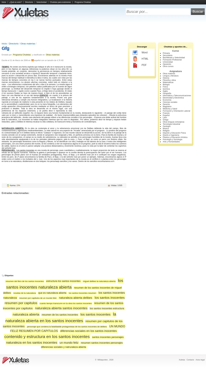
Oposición (167, 64)
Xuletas (182, 360)
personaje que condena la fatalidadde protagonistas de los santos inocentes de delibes (67, 326)
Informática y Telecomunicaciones (177, 95)
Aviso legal (200, 360)
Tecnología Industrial (171, 124)
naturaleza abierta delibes (75, 297)
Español (166, 115)
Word (140, 52)
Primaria (166, 53)
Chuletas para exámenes (60, 2)
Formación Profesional (172, 60)
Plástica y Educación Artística (175, 137)
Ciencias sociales (170, 102)
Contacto (190, 360)
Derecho (166, 104)
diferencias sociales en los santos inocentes (88, 330)
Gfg (5, 48)
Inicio (4, 2)
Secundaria (167, 55)
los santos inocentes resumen (82, 293)
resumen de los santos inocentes (60, 314)
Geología (166, 126)
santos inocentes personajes (108, 337)
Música (166, 128)
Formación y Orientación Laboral (176, 111)
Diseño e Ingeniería (171, 135)
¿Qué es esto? (15, 2)
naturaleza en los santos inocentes (31, 342)
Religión (166, 131)
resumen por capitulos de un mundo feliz (38, 298)
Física (165, 87)
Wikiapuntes (102, 360)
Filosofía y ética (169, 80)
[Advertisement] (103, 31)
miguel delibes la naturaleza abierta (99, 281)
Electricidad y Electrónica (173, 98)
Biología (166, 84)
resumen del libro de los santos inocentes (25, 281)
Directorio (29, 2)
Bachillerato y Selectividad (174, 57)
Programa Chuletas (83, 2)
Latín (165, 117)
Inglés (165, 91)
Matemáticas (168, 82)
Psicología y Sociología (172, 139)
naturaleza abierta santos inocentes (61, 308)
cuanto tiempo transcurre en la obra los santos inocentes (66, 303)
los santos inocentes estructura (107, 308)
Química (166, 89)
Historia (166, 78)
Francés (166, 113)
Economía (167, 100)
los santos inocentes (95, 314)
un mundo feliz (69, 342)
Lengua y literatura (170, 76)
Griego (165, 120)
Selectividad (41, 2)
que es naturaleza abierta (52, 293)
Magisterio (167, 106)
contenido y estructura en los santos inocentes (47, 336)
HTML (140, 59)
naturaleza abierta (26, 314)
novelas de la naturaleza (24, 293)
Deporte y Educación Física (174, 133)
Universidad (168, 62)
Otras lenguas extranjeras (173, 122)
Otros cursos (168, 66)
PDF (140, 65)
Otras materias (27, 43)
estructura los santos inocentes (63, 281)
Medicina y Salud (170, 109)
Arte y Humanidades (171, 142)
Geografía (167, 93)
